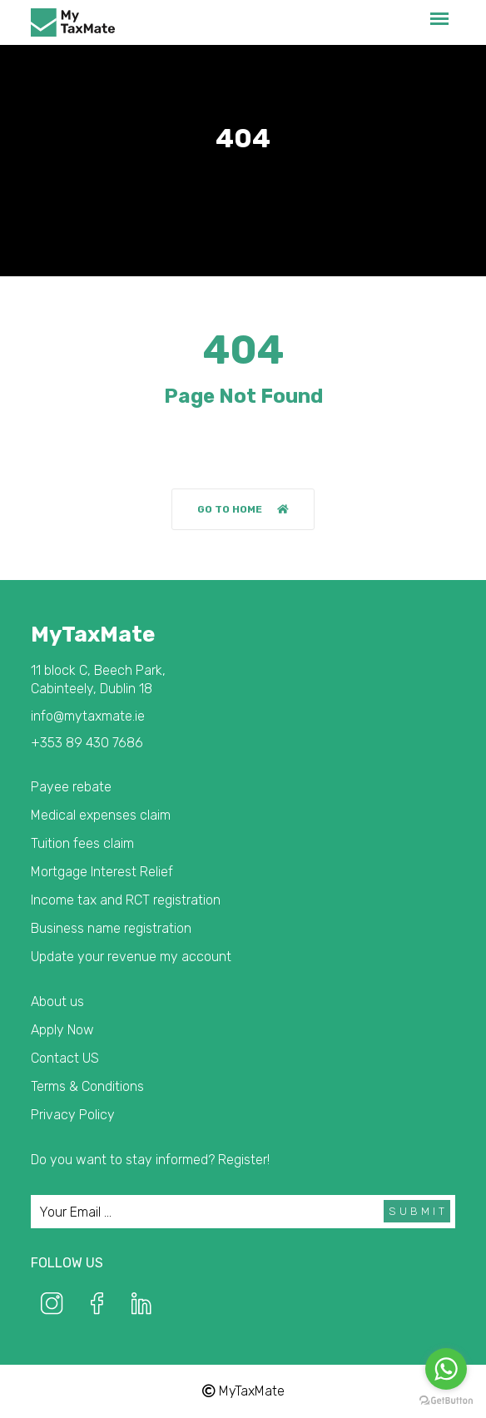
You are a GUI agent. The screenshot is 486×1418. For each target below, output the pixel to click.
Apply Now (62, 1030)
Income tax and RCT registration (126, 900)
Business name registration (111, 928)
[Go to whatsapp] (446, 1369)
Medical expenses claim (101, 815)
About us (57, 1001)
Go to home (243, 509)
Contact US (65, 1058)
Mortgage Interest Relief (102, 872)
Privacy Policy (73, 1115)
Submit (418, 1211)
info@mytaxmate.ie (88, 716)
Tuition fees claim (82, 843)
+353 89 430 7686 (87, 743)
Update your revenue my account (131, 956)
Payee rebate (71, 787)
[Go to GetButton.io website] (446, 1401)
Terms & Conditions (87, 1086)
